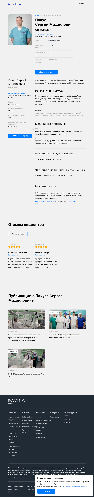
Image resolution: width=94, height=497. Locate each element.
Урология (39, 111)
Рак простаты (13, 255)
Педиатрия (12, 433)
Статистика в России (29, 427)
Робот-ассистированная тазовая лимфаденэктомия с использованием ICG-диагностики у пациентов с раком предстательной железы (58, 196)
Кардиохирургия (14, 427)
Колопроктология (15, 430)
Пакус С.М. (50, 201)
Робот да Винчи (27, 417)
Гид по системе (41, 424)
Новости (39, 434)
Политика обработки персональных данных (15, 489)
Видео (38, 430)
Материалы (40, 427)
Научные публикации (43, 420)
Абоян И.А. (39, 201)
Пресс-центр (54, 417)
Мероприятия (41, 437)
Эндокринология (15, 446)
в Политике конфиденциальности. (75, 486)
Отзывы (11, 449)
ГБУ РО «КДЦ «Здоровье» (44, 34)
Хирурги (67, 419)
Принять (46, 491)
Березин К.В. (73, 201)
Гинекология (13, 423)
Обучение (39, 417)
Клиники (67, 423)
